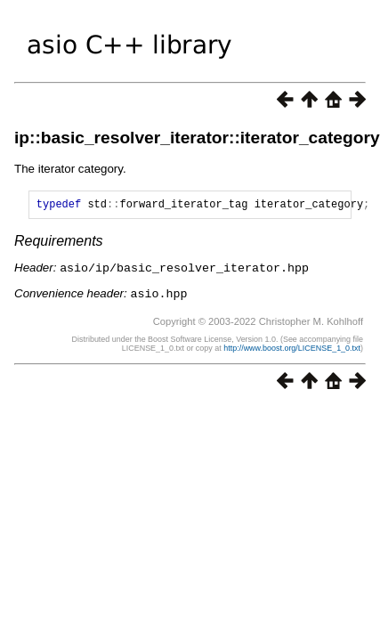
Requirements (58, 243)
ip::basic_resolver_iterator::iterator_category (197, 137)
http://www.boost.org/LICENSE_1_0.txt (291, 349)
